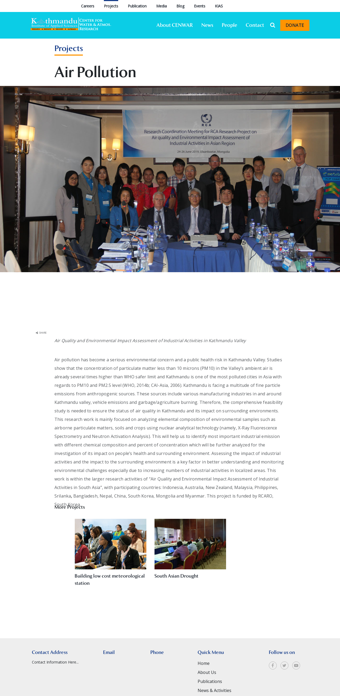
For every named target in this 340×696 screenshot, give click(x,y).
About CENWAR (174, 25)
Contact (255, 25)
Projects (111, 6)
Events (199, 6)
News (207, 25)
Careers (87, 6)
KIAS (219, 6)
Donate (295, 25)
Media (161, 6)
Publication (137, 6)
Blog (180, 6)
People (229, 25)
